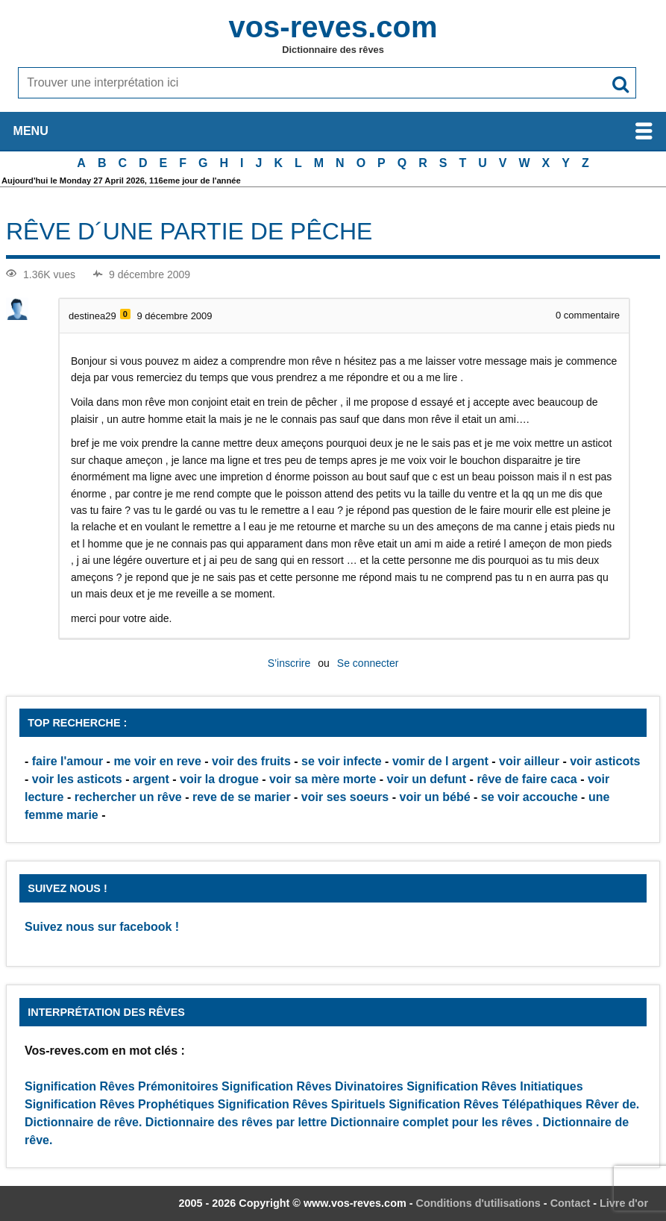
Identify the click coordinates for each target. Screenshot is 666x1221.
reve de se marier (241, 797)
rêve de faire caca (527, 779)
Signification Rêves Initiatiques (494, 1086)
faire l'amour (67, 761)
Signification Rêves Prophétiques (119, 1104)
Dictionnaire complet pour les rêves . (434, 1122)
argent (151, 779)
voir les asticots (77, 779)
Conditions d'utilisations (478, 1203)
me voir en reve (157, 761)
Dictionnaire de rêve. (83, 1122)
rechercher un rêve (128, 797)
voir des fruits (251, 761)
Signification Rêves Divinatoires (312, 1086)
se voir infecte (341, 761)
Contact (570, 1203)
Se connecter (368, 663)
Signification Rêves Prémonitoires (122, 1086)
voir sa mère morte (322, 779)
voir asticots (605, 761)
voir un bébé (434, 797)
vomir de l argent (440, 761)
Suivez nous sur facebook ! (102, 926)
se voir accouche (529, 797)
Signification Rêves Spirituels (302, 1104)
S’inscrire (289, 663)
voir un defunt (427, 779)
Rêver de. (612, 1104)
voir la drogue (219, 779)
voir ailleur (529, 761)
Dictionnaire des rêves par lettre (236, 1122)
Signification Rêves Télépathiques (487, 1104)
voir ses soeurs (345, 797)
